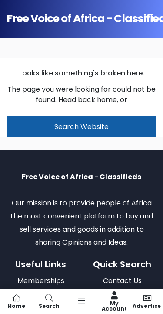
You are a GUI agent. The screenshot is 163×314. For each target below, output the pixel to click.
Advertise (146, 301)
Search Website (81, 127)
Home (16, 301)
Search (49, 301)
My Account (114, 301)
